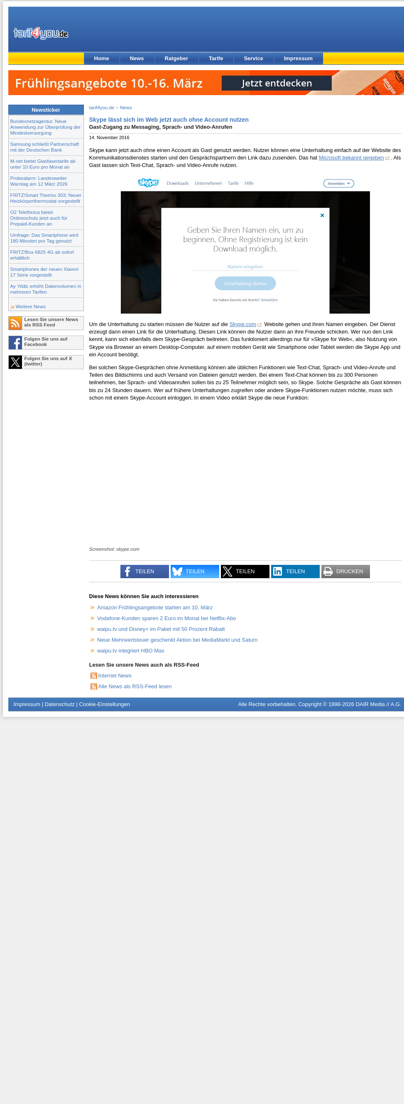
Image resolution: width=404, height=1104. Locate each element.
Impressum (298, 58)
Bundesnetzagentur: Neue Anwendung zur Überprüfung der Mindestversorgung (45, 126)
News (137, 58)
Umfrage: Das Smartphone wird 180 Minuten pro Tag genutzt (44, 237)
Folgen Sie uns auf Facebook (46, 341)
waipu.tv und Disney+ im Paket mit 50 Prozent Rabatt (161, 629)
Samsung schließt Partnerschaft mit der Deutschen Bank (44, 146)
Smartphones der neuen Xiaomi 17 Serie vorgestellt (44, 271)
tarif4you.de (102, 107)
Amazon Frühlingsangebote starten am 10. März (155, 607)
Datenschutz (59, 704)
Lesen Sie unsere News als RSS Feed (51, 321)
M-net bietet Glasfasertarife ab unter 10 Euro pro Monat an (43, 163)
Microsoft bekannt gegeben (351, 158)
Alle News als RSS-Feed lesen (135, 686)
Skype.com (243, 324)
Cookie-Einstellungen (104, 704)
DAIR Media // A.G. (379, 704)
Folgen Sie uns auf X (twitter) (48, 361)
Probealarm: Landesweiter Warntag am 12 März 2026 (39, 180)
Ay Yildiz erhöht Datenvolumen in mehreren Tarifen (45, 288)
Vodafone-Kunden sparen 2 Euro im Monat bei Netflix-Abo (166, 618)
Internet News (115, 675)
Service (253, 58)
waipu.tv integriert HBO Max (130, 651)
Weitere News (31, 306)
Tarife (216, 58)
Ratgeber (176, 58)
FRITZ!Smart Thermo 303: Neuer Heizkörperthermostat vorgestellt (46, 198)
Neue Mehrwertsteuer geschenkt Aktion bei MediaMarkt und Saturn (177, 640)
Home (101, 58)
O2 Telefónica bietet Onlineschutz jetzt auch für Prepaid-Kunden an (39, 217)
